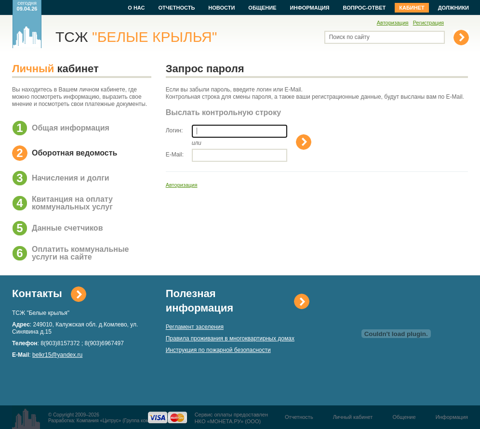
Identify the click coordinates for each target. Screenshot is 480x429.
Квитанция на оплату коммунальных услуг (72, 203)
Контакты (37, 293)
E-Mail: (175, 154)
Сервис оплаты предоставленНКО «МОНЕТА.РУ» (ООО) (231, 418)
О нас (136, 8)
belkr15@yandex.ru (57, 354)
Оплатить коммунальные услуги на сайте (80, 253)
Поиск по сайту (349, 37)
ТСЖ (136, 37)
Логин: (174, 130)
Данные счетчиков (67, 228)
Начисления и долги (70, 178)
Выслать (303, 142)
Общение (262, 8)
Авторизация (393, 23)
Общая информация (70, 128)
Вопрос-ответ (364, 8)
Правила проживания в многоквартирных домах (230, 338)
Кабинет (411, 8)
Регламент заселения (195, 327)
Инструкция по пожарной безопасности (218, 350)
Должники (453, 8)
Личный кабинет (353, 417)
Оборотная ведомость (74, 153)
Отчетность (176, 8)
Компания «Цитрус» (99, 420)
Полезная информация (199, 300)
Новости (221, 8)
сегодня (27, 6)
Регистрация (428, 23)
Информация (310, 8)
